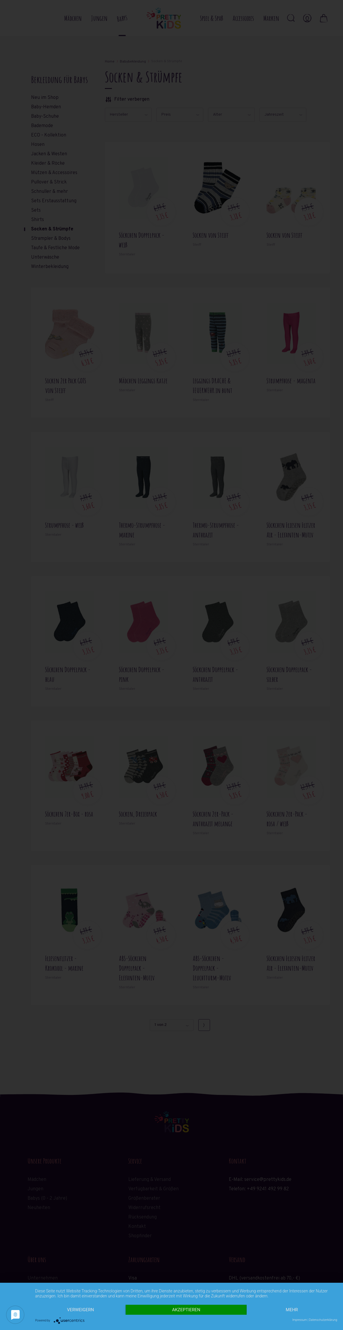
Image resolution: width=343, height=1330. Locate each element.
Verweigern (80, 1309)
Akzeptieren (186, 1309)
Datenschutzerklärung (323, 1319)
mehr (292, 1309)
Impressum (299, 1319)
